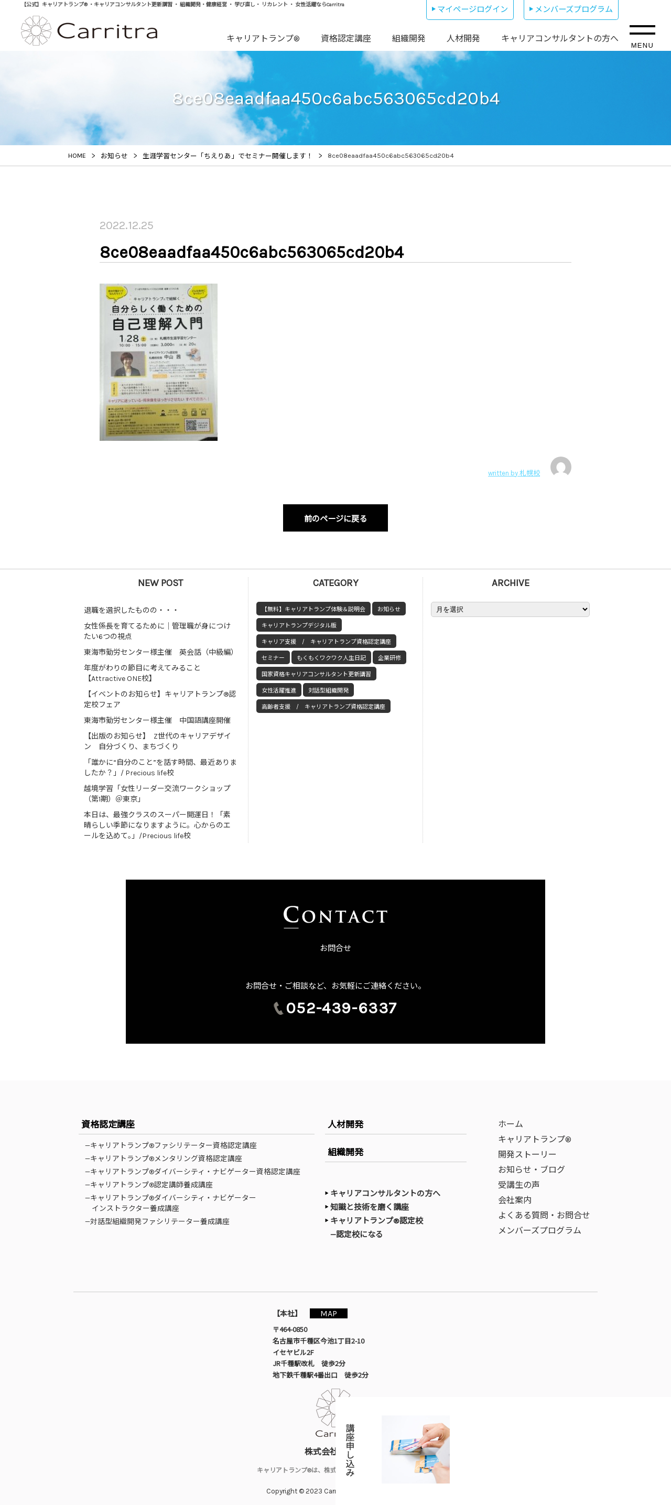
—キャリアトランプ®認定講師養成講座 (152, 1179)
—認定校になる (362, 1229)
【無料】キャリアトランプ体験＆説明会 (313, 604)
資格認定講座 (346, 39)
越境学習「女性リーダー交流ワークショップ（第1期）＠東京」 (157, 788)
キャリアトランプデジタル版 (299, 620)
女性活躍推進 (279, 685)
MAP (334, 1308)
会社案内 (515, 1195)
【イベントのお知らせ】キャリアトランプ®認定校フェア (160, 694)
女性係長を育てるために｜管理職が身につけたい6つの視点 (157, 626)
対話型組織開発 (328, 685)
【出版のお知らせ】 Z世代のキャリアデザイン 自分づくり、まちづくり (157, 736)
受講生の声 (519, 1180)
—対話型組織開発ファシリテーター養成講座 (161, 1216)
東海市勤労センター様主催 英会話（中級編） (161, 647)
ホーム (510, 1119)
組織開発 (409, 39)
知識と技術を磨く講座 (369, 1202)
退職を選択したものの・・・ (131, 605)
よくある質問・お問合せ (544, 1210)
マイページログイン (472, 9)
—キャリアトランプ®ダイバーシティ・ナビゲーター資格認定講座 (196, 1166)
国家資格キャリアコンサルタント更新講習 (316, 669)
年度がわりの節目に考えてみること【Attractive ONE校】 (142, 668)
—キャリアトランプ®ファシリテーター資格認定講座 (174, 1140)
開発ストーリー (527, 1149)
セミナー (273, 652)
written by (529, 467)
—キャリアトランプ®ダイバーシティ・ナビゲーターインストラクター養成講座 (174, 1197)
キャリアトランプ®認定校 (376, 1215)
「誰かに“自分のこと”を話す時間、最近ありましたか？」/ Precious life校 (160, 762)
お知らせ (389, 604)
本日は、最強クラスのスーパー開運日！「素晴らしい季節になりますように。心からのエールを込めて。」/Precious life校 (157, 820)
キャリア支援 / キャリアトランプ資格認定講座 (326, 636)
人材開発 (463, 39)
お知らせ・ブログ (531, 1165)
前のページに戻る (335, 516)
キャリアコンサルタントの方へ (560, 39)
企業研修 (389, 652)
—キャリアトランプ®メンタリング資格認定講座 (167, 1153)
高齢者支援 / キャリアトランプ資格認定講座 (323, 701)
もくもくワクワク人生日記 (331, 652)
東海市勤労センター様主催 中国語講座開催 (157, 715)
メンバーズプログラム (574, 9)
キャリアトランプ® (263, 39)
